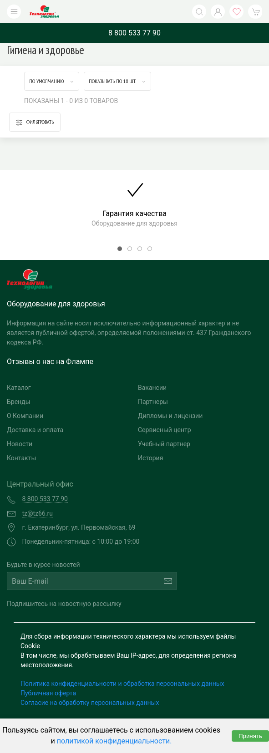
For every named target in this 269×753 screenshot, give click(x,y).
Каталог (19, 387)
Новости (19, 444)
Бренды (18, 401)
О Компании (25, 415)
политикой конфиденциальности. (114, 741)
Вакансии (152, 387)
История (150, 458)
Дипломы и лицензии (170, 415)
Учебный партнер (164, 444)
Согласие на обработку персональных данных (89, 702)
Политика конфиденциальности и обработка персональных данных (122, 683)
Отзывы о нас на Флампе (50, 361)
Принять (250, 736)
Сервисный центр (164, 429)
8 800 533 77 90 (134, 33)
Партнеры (153, 401)
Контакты (21, 458)
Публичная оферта (48, 693)
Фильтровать (35, 122)
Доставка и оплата (35, 429)
